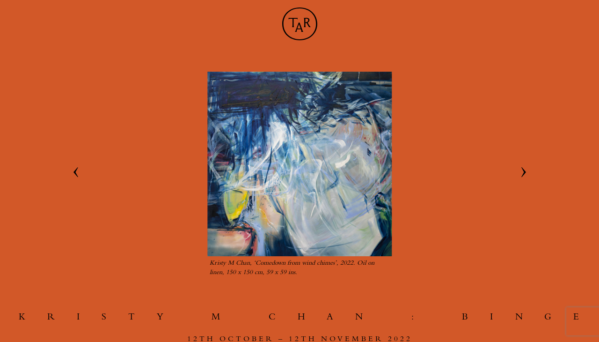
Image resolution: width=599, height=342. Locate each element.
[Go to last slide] (75, 172)
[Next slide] (523, 172)
